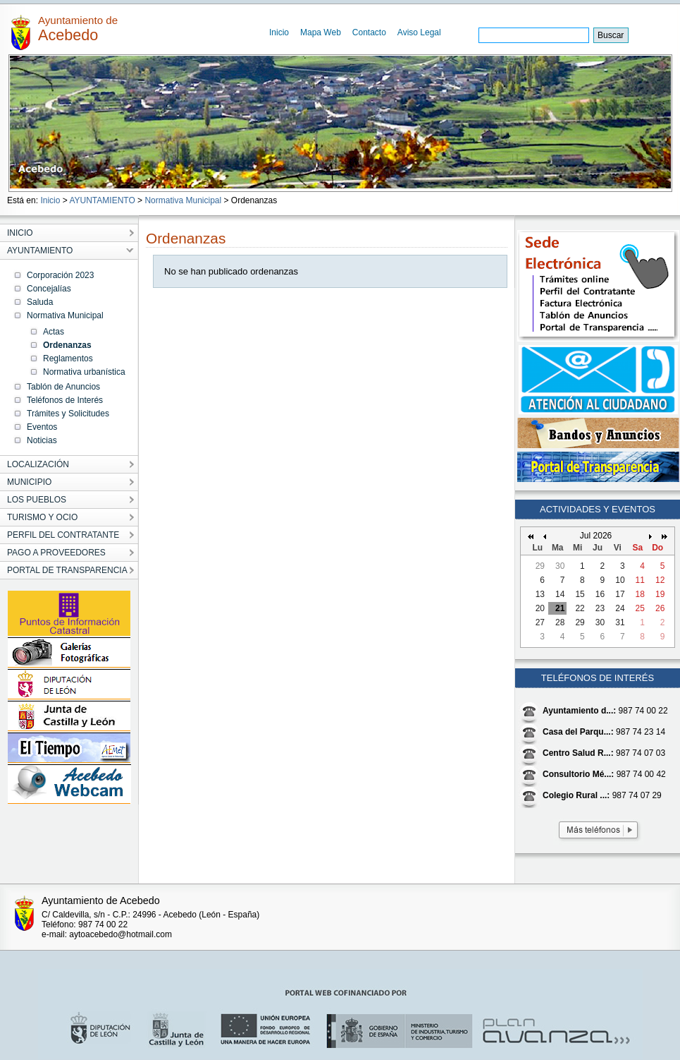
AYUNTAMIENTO (102, 200)
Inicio (279, 32)
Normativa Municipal (182, 200)
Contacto (369, 32)
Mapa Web (320, 32)
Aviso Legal (419, 32)
